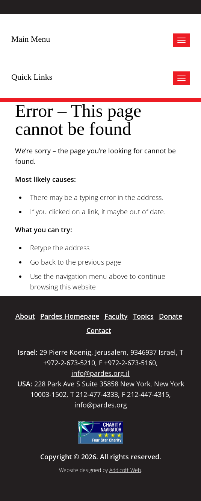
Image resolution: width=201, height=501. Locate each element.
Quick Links (31, 77)
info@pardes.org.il (100, 373)
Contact (98, 330)
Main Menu (30, 39)
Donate (170, 316)
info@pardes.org (100, 404)
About (25, 316)
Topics (143, 316)
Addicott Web (125, 470)
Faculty (116, 316)
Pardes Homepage (69, 316)
